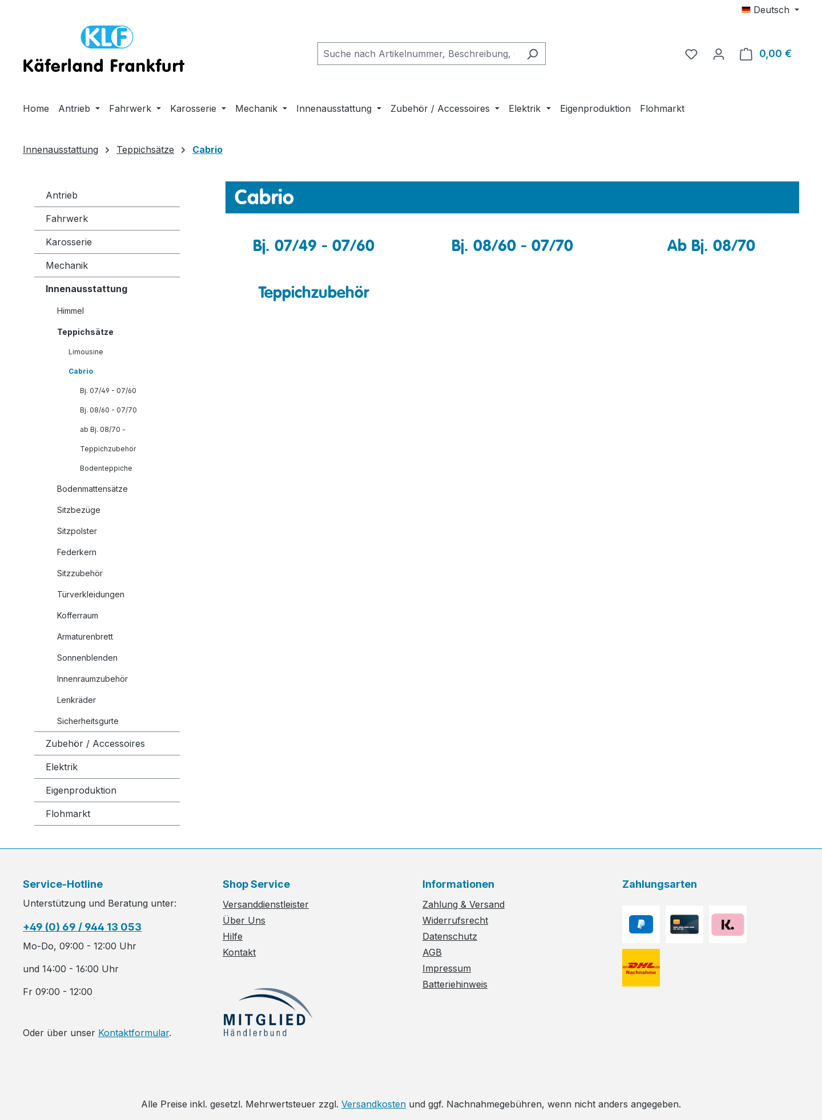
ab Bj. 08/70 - (103, 429)
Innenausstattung (86, 288)
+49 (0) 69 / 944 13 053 (82, 927)
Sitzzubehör (80, 573)
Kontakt (239, 952)
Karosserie (69, 242)
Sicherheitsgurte (88, 721)
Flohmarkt (68, 813)
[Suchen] (532, 53)
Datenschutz (449, 936)
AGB (432, 952)
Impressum (446, 968)
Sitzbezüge (78, 510)
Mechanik (67, 265)
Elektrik (62, 767)
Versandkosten (373, 1104)
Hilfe (233, 936)
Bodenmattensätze (92, 489)
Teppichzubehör (108, 448)
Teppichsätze (85, 332)
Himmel (70, 311)
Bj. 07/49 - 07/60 (108, 390)
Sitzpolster (77, 531)
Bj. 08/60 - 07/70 (108, 410)
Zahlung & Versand (463, 904)
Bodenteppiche (106, 468)
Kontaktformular (133, 1032)
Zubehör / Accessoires (95, 743)
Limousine (85, 351)
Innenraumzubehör (92, 679)
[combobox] (418, 53)
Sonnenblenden (87, 657)
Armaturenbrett (85, 636)
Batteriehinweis (454, 984)
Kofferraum (77, 615)
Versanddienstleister (266, 904)
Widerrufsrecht (455, 920)
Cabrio (80, 371)
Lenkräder (76, 700)
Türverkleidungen (90, 594)
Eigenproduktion (81, 790)
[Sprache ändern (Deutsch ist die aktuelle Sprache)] (770, 9)
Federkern (76, 552)
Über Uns (244, 920)
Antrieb (62, 195)
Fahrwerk (67, 218)
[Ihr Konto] (718, 53)
